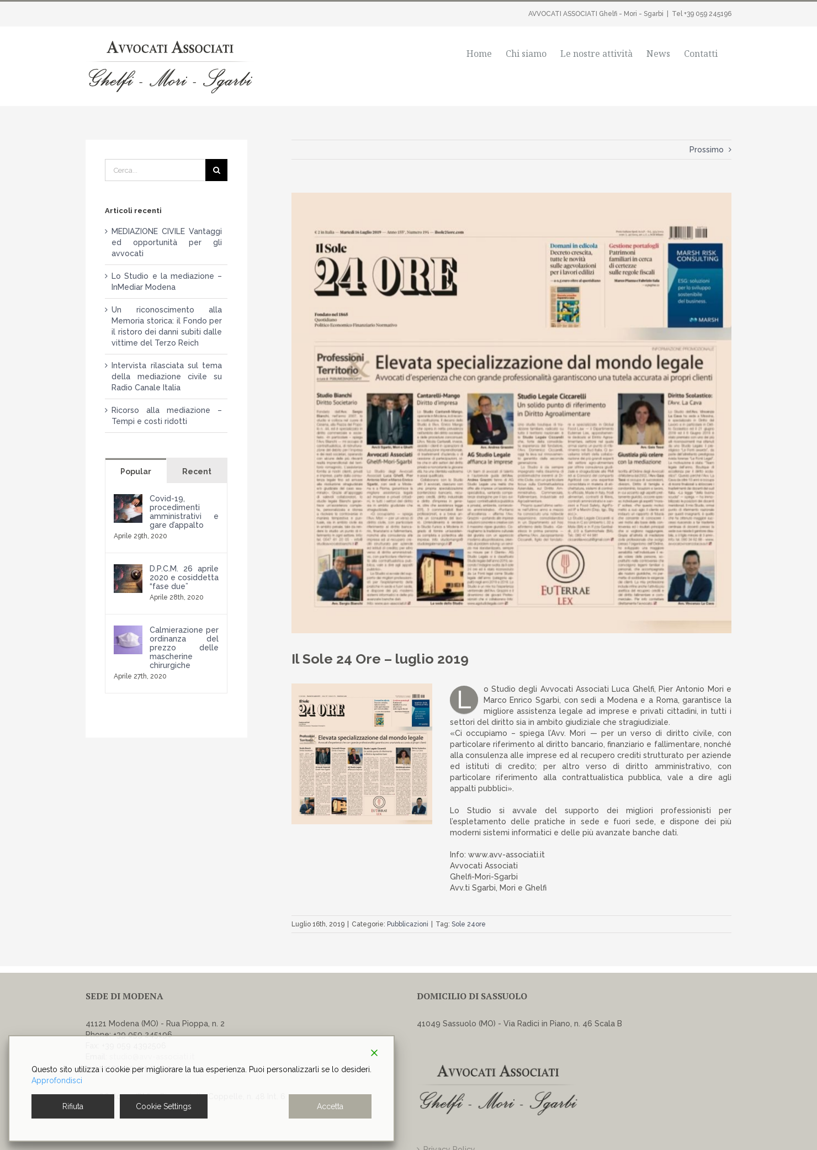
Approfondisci (56, 1080)
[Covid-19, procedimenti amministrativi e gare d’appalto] (128, 499)
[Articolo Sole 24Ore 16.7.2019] (511, 413)
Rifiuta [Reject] (72, 1106)
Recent (196, 471)
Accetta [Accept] (330, 1106)
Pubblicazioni (407, 924)
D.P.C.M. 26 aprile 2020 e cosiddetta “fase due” (184, 577)
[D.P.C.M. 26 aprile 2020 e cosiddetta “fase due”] (128, 569)
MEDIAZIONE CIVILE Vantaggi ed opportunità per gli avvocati (167, 242)
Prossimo (706, 149)
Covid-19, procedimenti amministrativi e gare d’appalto (184, 511)
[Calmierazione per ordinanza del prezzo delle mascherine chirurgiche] (128, 631)
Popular (135, 471)
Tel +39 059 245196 (701, 14)
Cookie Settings (164, 1106)
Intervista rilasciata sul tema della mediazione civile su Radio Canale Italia (167, 376)
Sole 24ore (469, 924)
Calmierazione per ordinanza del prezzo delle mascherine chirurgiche (184, 648)
